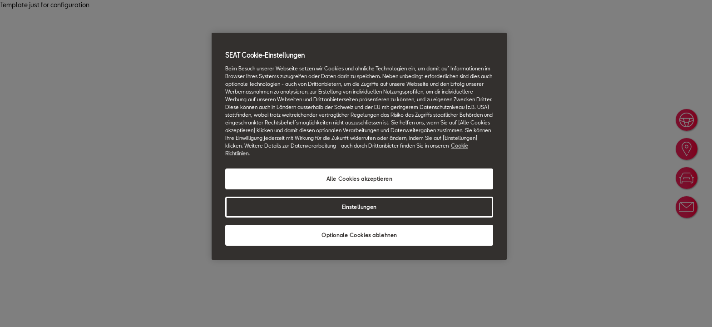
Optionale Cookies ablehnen (359, 235)
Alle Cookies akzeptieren (359, 179)
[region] (359, 146)
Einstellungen (359, 207)
